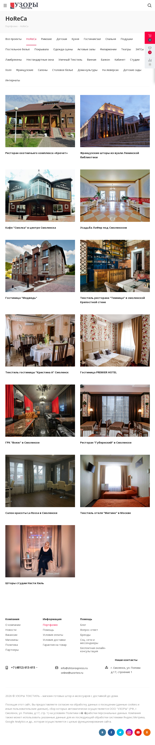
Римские (46, 39)
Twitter (120, 732)
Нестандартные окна (40, 59)
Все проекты (13, 39)
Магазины (11, 639)
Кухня (75, 39)
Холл (8, 70)
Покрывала (41, 49)
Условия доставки (54, 639)
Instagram (129, 732)
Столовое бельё (62, 70)
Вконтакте (102, 732)
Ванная (91, 59)
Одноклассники (147, 732)
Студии (135, 59)
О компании (12, 625)
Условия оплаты (53, 634)
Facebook (111, 732)
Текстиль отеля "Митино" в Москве (105, 513)
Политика (11, 644)
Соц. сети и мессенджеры (89, 641)
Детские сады (132, 70)
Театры (126, 49)
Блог (83, 625)
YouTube (138, 732)
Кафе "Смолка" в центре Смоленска (30, 227)
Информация (52, 619)
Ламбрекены (13, 59)
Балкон (105, 59)
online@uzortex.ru (72, 672)
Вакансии (11, 634)
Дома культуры (87, 70)
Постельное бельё (17, 49)
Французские (24, 70)
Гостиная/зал (92, 39)
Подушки (127, 39)
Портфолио (50, 625)
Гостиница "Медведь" (21, 298)
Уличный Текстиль (70, 59)
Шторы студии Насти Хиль (24, 583)
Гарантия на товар (55, 644)
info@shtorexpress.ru (74, 668)
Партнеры (12, 649)
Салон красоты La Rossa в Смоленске (31, 513)
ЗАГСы (140, 49)
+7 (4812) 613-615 (23, 667)
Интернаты (12, 80)
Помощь (48, 629)
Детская (61, 39)
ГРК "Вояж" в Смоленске (22, 442)
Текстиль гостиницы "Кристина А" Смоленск (37, 372)
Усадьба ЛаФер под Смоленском (103, 227)
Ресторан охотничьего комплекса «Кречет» (36, 153)
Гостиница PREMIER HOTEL (98, 372)
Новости (10, 629)
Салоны (43, 70)
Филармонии (108, 49)
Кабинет (120, 59)
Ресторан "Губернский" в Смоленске (105, 442)
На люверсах (110, 70)
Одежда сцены (63, 49)
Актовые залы (86, 49)
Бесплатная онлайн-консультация (93, 649)
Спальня (110, 39)
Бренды (85, 634)
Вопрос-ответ (89, 629)
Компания (12, 619)
